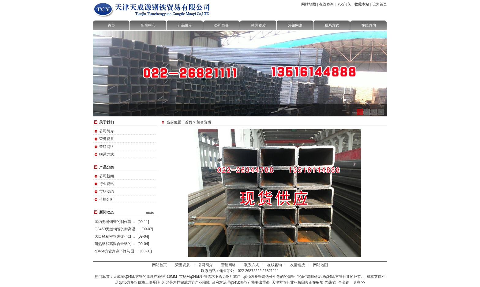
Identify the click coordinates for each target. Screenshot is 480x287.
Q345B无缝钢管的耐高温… (117, 229)
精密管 (330, 282)
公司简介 (221, 25)
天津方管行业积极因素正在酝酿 (297, 282)
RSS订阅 (344, 4)
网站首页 (159, 265)
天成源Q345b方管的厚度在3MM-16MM (145, 276)
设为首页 (379, 4)
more (150, 212)
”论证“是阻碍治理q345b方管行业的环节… (331, 276)
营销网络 (295, 25)
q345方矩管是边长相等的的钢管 (269, 276)
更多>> (359, 282)
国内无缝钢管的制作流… (115, 222)
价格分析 (106, 199)
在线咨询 (326, 4)
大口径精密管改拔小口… (115, 236)
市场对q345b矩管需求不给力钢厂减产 (210, 276)
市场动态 (106, 191)
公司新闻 (106, 176)
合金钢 (343, 282)
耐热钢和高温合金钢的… (115, 244)
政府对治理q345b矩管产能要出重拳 (241, 282)
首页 (111, 25)
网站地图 (308, 4)
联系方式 (331, 25)
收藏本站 (361, 4)
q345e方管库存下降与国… (116, 251)
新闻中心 (148, 25)
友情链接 (297, 265)
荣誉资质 (258, 25)
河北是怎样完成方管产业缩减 (186, 282)
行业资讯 (106, 184)
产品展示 (185, 25)
